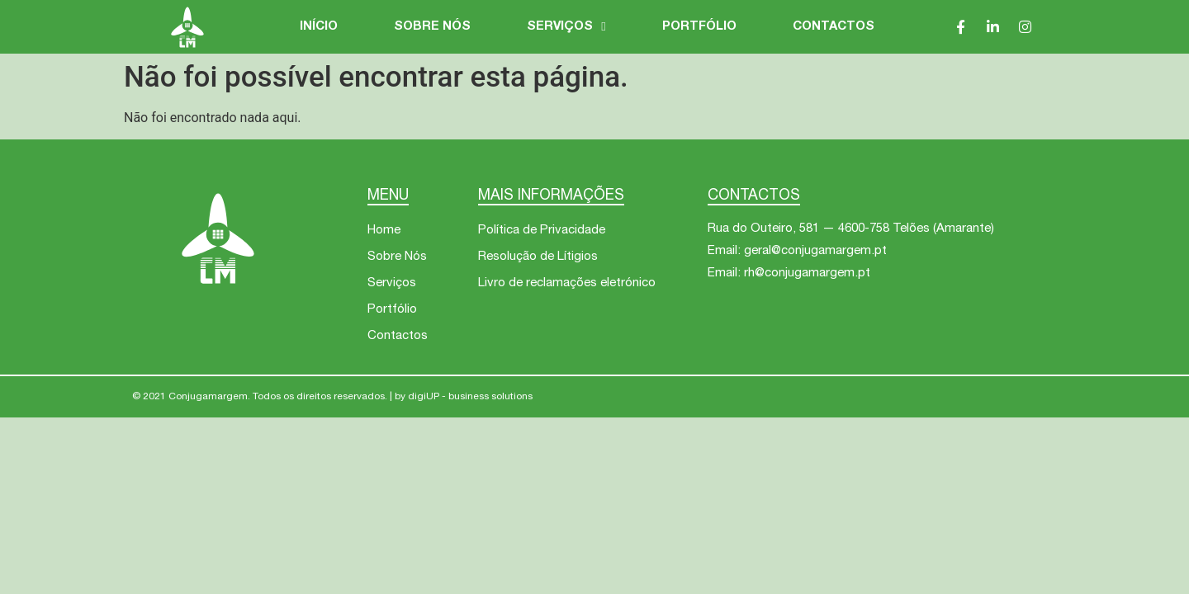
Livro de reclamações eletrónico (567, 283)
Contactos (833, 27)
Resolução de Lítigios (538, 257)
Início (319, 27)
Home (383, 230)
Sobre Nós (432, 27)
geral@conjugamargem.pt (815, 251)
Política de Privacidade (541, 230)
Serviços (566, 27)
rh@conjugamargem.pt (807, 273)
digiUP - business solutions (470, 397)
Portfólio (699, 27)
